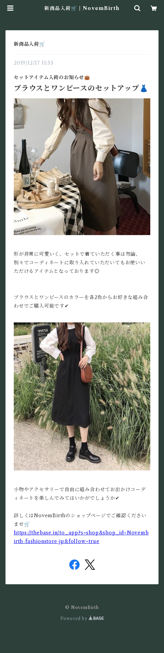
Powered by (82, 618)
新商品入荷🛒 (29, 44)
